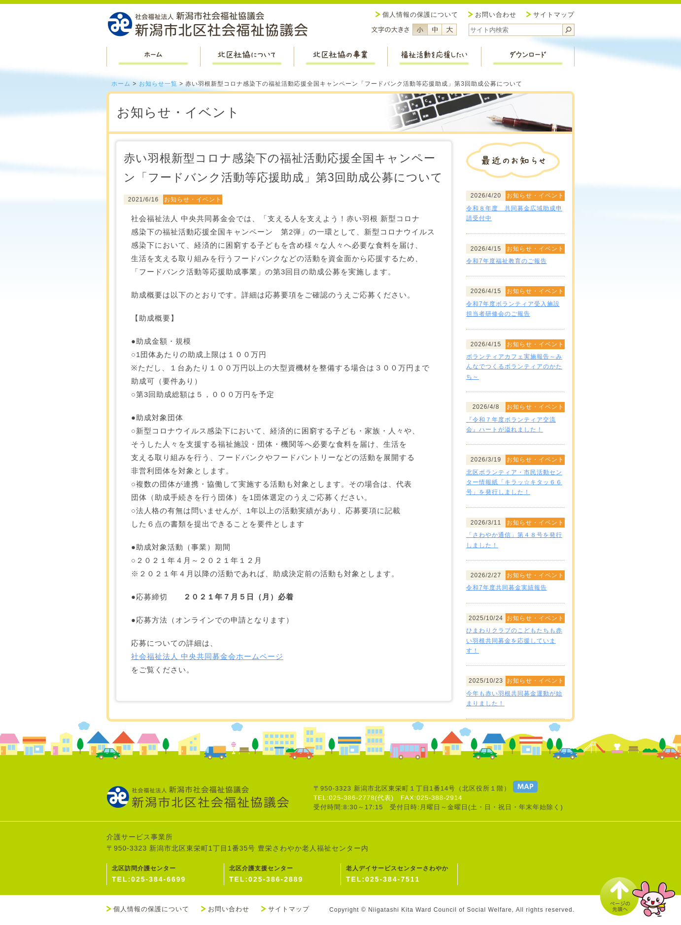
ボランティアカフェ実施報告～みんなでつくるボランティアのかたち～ (514, 366)
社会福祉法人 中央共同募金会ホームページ (207, 656)
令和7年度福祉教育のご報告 (506, 261)
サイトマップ (554, 14)
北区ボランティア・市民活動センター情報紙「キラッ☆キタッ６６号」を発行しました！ (514, 482)
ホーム (121, 83)
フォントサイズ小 (419, 29)
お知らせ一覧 (158, 83)
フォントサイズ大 (449, 29)
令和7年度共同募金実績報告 (506, 587)
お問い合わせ (495, 14)
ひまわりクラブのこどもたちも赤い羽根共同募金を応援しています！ (514, 640)
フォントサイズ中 (434, 29)
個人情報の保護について (420, 14)
